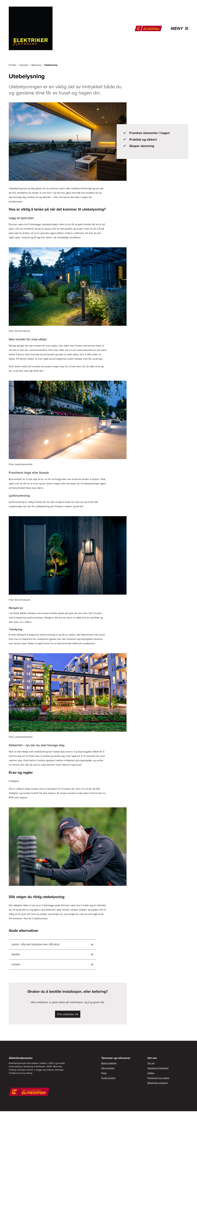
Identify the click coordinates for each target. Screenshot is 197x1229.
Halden (150, 1073)
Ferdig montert (108, 1078)
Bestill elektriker (109, 1063)
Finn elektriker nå (67, 1014)
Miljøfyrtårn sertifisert (157, 1083)
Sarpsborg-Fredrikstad (157, 1068)
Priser (104, 1073)
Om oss (151, 1063)
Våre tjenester (108, 1068)
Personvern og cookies (158, 1078)
